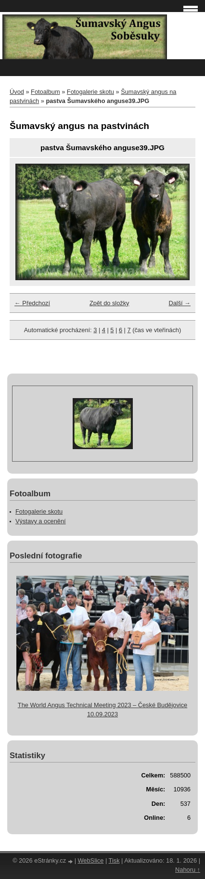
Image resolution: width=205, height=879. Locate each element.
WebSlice (91, 860)
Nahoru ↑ (187, 869)
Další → (179, 303)
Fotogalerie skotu (90, 91)
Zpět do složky (109, 303)
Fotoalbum (45, 91)
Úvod (17, 91)
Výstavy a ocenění (40, 521)
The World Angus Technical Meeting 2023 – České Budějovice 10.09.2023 (102, 709)
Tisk (114, 860)
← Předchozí (32, 303)
